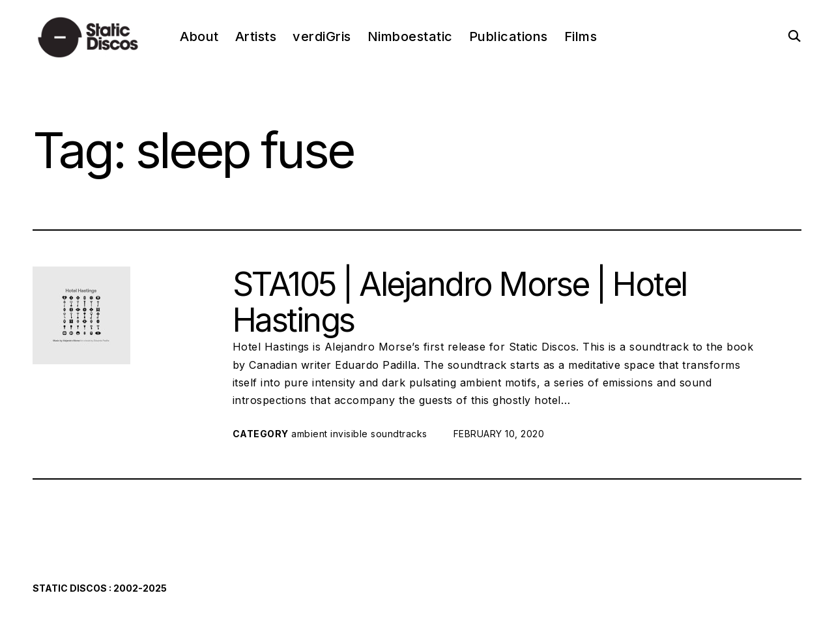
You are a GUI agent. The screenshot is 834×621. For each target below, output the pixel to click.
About (199, 36)
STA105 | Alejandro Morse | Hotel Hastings (460, 302)
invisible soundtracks (378, 433)
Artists (256, 36)
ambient (309, 433)
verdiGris (322, 36)
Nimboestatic (410, 36)
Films (580, 36)
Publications (508, 36)
